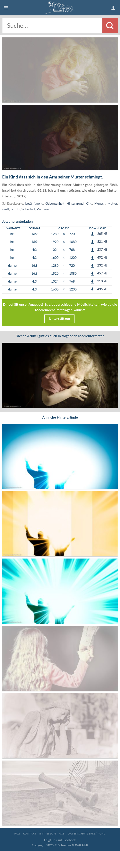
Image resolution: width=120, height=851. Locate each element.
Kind (89, 203)
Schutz (15, 209)
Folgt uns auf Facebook (60, 840)
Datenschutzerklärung (87, 833)
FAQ (17, 833)
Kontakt (29, 833)
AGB (62, 833)
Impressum (47, 833)
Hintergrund (75, 203)
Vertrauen (44, 209)
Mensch (99, 203)
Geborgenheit (55, 203)
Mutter (112, 203)
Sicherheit (28, 209)
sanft (5, 209)
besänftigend (34, 203)
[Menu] (6, 7)
